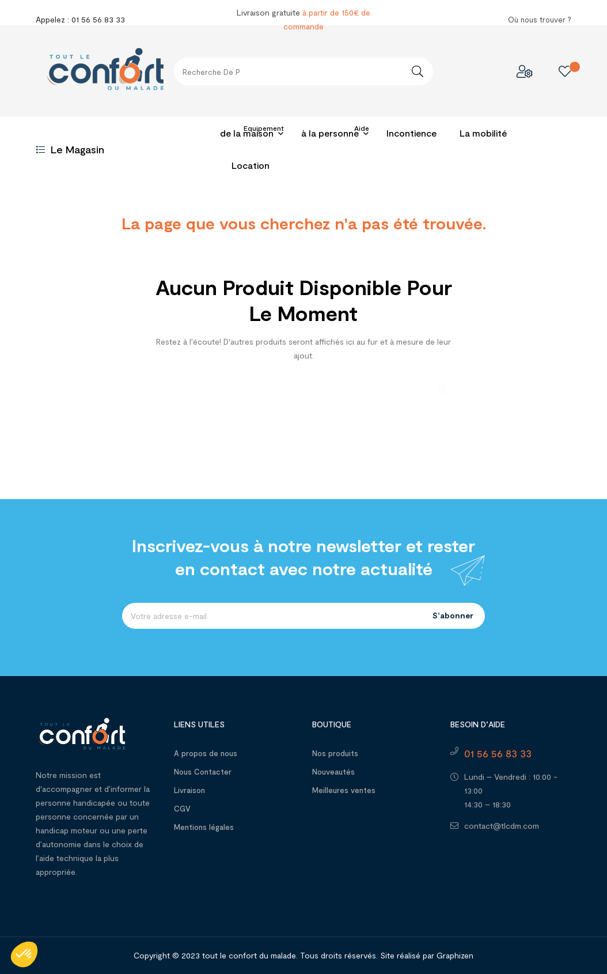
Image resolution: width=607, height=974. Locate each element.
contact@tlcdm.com (501, 825)
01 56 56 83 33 (498, 753)
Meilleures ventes (343, 790)
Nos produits (335, 753)
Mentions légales (204, 827)
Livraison (189, 790)
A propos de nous (205, 753)
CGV (182, 808)
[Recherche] (303, 385)
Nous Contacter (203, 771)
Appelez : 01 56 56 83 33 (80, 19)
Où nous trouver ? (539, 19)
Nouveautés (333, 771)
